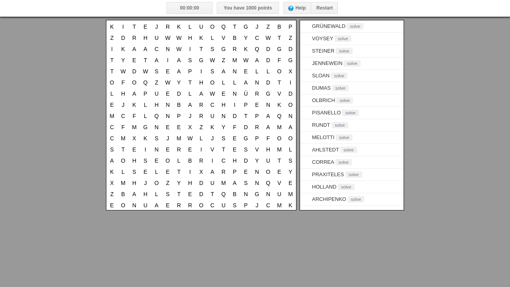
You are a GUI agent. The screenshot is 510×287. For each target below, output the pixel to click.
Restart (324, 8)
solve (355, 26)
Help (301, 8)
